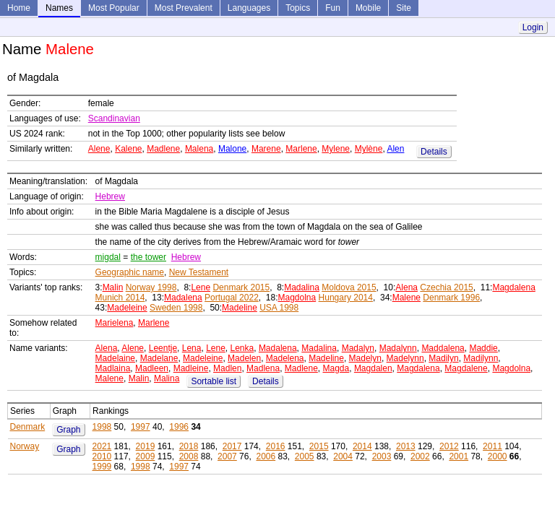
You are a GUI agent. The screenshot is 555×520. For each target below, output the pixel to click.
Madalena (183, 297)
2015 (319, 446)
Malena (199, 149)
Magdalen (373, 368)
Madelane (159, 358)
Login (532, 27)
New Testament (198, 272)
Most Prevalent (183, 8)
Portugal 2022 (232, 297)
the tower (148, 257)
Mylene (336, 149)
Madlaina (113, 368)
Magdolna (297, 297)
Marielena (114, 323)
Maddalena (442, 348)
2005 (304, 456)
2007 (227, 456)
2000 (497, 456)
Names (59, 8)
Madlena (263, 368)
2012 (449, 446)
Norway (25, 446)
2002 (420, 456)
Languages (249, 8)
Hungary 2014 (346, 297)
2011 (492, 446)
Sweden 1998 (176, 308)
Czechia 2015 (446, 287)
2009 (145, 456)
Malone (232, 149)
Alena (406, 287)
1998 (102, 427)
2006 (265, 456)
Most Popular (113, 8)
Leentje (163, 348)
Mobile (368, 8)
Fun (332, 8)
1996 (179, 427)
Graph (68, 430)
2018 (189, 446)
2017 (232, 446)
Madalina (301, 287)
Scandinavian (114, 118)
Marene (266, 149)
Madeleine (127, 308)
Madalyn (358, 348)
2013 (406, 446)
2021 (102, 446)
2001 (458, 456)
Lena (192, 348)
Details (434, 152)
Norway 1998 (151, 287)
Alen (395, 149)
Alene (99, 149)
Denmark (28, 427)
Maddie (483, 348)
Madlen (227, 368)
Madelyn (365, 358)
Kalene (128, 149)
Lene (200, 287)
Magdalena (513, 287)
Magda (336, 368)
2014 (362, 446)
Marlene (301, 149)
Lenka (242, 348)
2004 (343, 456)
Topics (297, 8)
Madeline (239, 308)
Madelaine (115, 358)
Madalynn (398, 348)
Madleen (151, 368)
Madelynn (405, 358)
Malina (166, 378)
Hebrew (110, 196)
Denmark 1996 (451, 297)
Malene (406, 297)
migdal (108, 257)
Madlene (163, 149)
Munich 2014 (120, 297)
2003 (382, 456)
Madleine (191, 368)
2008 (189, 456)
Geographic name (129, 272)
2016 (275, 446)
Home (18, 8)
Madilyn (443, 358)
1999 (102, 467)
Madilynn (480, 358)
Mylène (369, 149)
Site (403, 8)
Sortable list (213, 381)
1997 (140, 427)
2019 (145, 446)
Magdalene (465, 368)
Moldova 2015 (349, 287)
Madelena (285, 358)
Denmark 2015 (241, 287)
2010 (102, 456)
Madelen (244, 358)
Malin (113, 287)
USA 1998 (278, 308)
